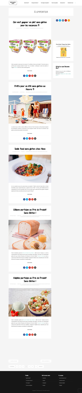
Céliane (15, 67)
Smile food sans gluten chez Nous (30, 148)
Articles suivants (14, 361)
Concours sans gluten (34, 28)
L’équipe (60, 385)
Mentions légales (62, 382)
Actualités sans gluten (27, 215)
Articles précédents (45, 361)
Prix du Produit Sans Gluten (29, 216)
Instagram (44, 382)
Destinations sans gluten (30, 92)
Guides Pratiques (39, 92)
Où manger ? (28, 382)
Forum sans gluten (55, 2)
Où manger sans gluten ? (45, 2)
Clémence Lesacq (16, 151)
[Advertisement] (30, 349)
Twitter (44, 380)
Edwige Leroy (15, 92)
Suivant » (41, 366)
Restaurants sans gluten (42, 151)
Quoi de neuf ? (26, 2)
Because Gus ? (62, 2)
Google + (44, 385)
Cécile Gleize (19, 28)
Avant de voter (41, 256)
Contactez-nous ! (70, 2)
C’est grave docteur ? (35, 2)
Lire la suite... (29, 70)
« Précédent (12, 366)
